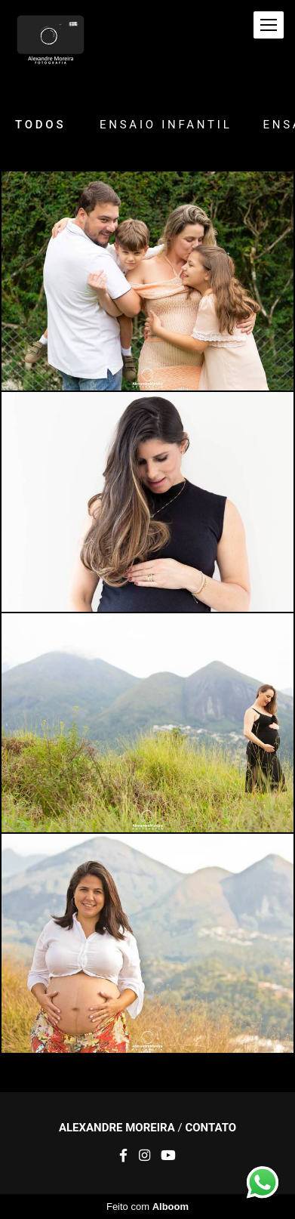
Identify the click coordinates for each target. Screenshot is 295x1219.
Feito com (147, 1206)
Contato (210, 1128)
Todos (40, 125)
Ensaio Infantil (166, 125)
